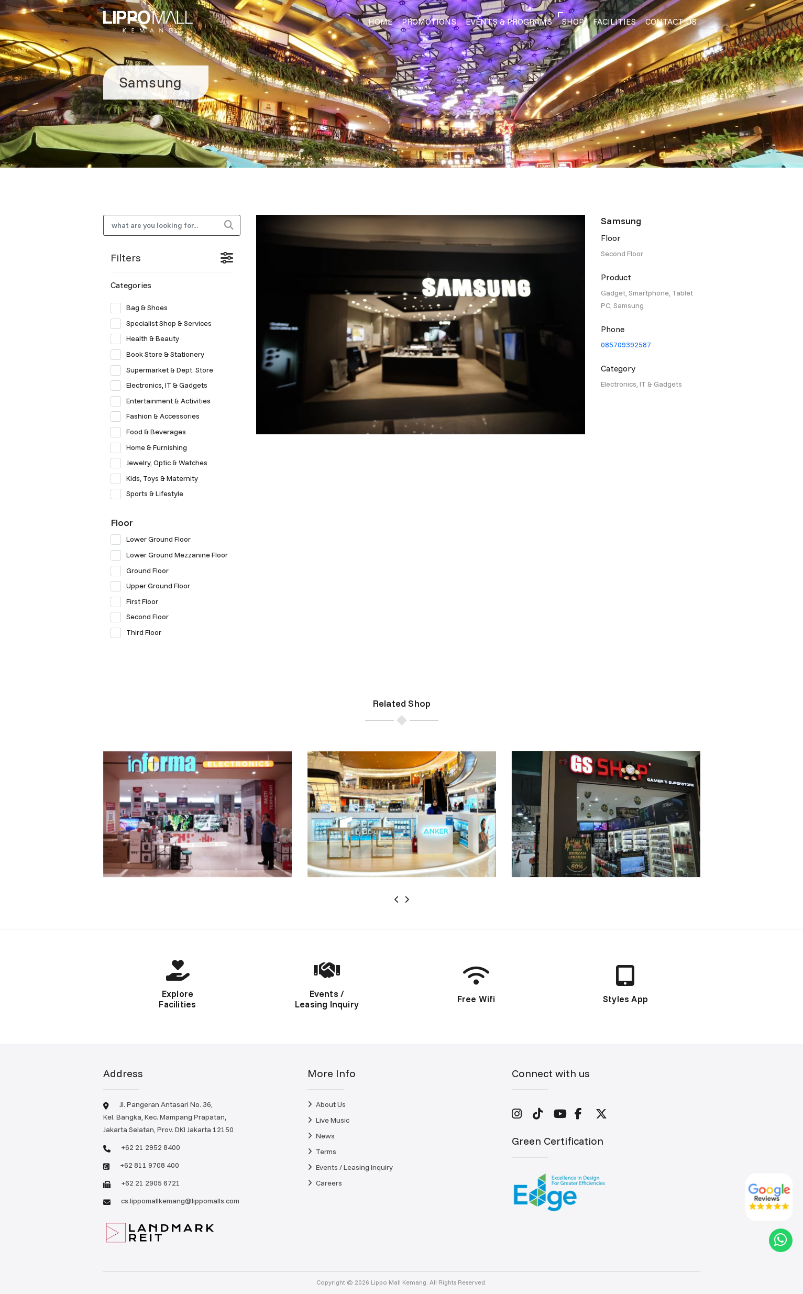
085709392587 (626, 344)
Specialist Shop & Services (164, 324)
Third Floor (139, 633)
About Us (326, 1104)
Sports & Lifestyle (150, 494)
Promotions (429, 21)
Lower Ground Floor (154, 539)
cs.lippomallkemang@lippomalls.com (180, 1200)
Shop (573, 21)
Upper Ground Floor (154, 586)
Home (380, 21)
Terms (321, 1151)
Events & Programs (509, 21)
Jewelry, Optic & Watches (162, 463)
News (321, 1136)
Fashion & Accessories (158, 416)
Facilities (614, 21)
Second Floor (143, 617)
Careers (324, 1183)
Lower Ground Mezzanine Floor (172, 555)
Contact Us (671, 21)
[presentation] (396, 899)
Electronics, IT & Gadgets (162, 385)
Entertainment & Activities (164, 401)
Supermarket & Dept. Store (165, 370)
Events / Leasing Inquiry (350, 1167)
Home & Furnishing (152, 448)
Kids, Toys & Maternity (158, 479)
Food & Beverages (152, 432)
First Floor (138, 602)
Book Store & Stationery (161, 354)
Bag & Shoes (142, 308)
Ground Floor (143, 571)
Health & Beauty (148, 339)
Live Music (328, 1120)
